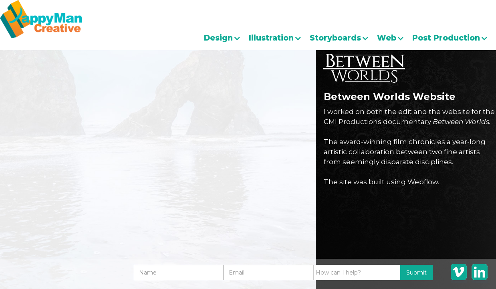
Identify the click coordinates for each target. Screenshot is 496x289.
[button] (226, 38)
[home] (41, 19)
